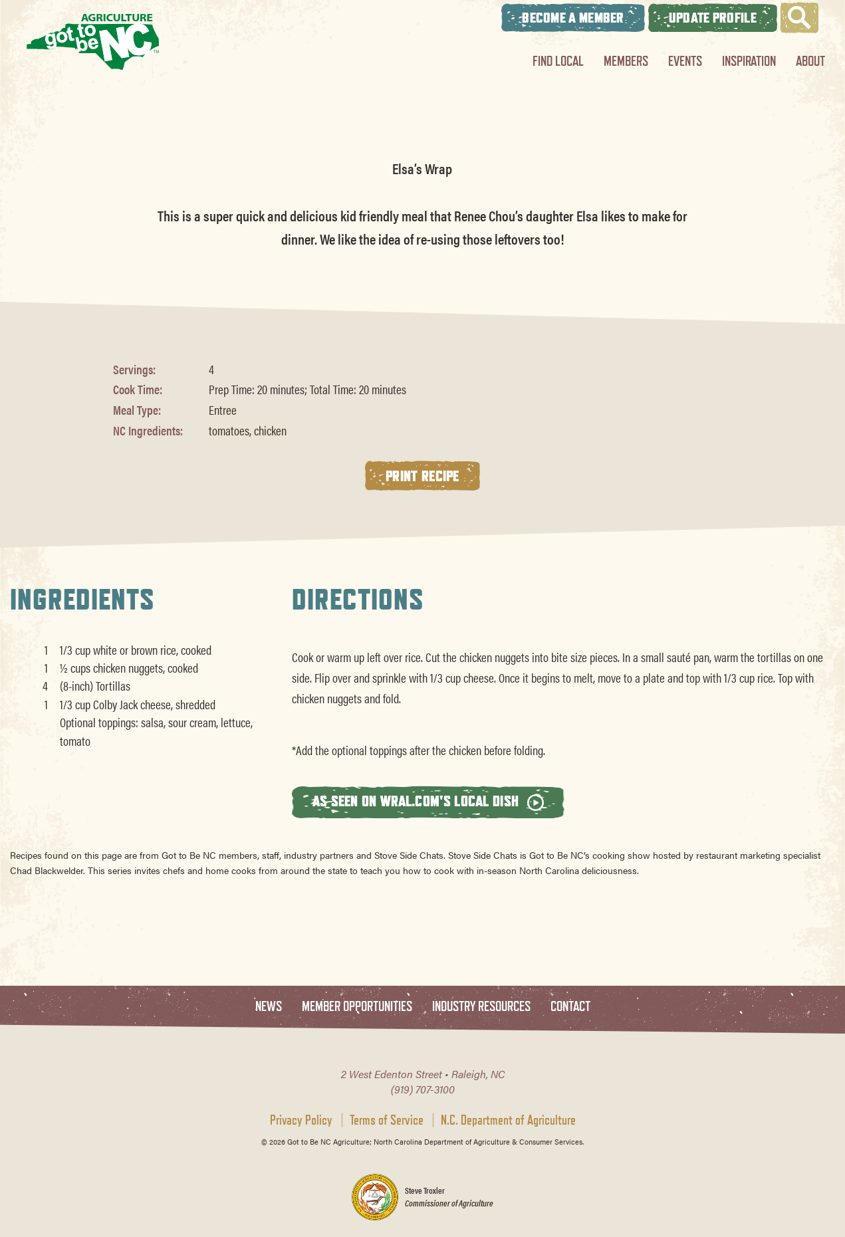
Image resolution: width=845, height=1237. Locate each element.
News (268, 1007)
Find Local (558, 61)
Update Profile (713, 17)
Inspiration (749, 61)
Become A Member (573, 17)
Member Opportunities (357, 1007)
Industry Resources (481, 1007)
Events (685, 61)
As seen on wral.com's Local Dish (428, 801)
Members (626, 61)
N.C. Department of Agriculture (508, 1120)
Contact (570, 1007)
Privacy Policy (301, 1120)
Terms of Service (386, 1120)
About (810, 61)
